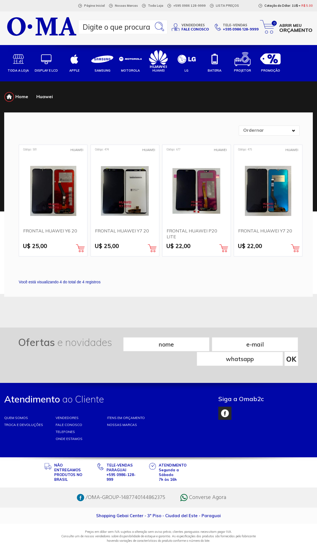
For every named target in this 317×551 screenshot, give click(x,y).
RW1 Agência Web (158, 544)
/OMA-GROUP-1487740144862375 (121, 482)
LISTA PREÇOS (227, 6)
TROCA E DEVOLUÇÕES (23, 410)
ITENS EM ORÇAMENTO (126, 403)
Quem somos (16, 403)
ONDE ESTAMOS (69, 424)
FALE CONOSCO (69, 410)
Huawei (44, 96)
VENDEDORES (67, 403)
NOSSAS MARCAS (122, 410)
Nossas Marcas (126, 6)
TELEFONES (65, 417)
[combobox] (269, 131)
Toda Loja (155, 6)
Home (16, 96)
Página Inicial (94, 6)
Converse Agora (203, 482)
